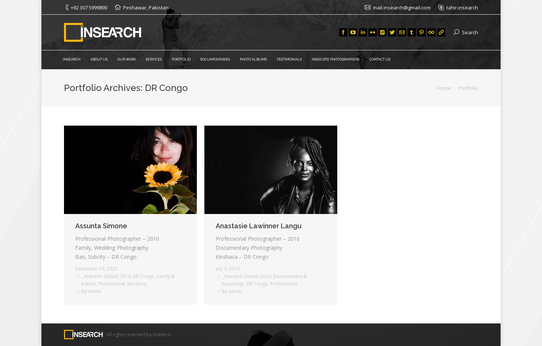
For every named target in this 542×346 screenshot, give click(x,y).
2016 (265, 276)
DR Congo (143, 276)
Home (444, 88)
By (91, 291)
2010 (125, 276)
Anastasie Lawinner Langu (258, 226)
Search (470, 32)
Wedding (136, 284)
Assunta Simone (101, 226)
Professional (111, 284)
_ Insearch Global (99, 276)
